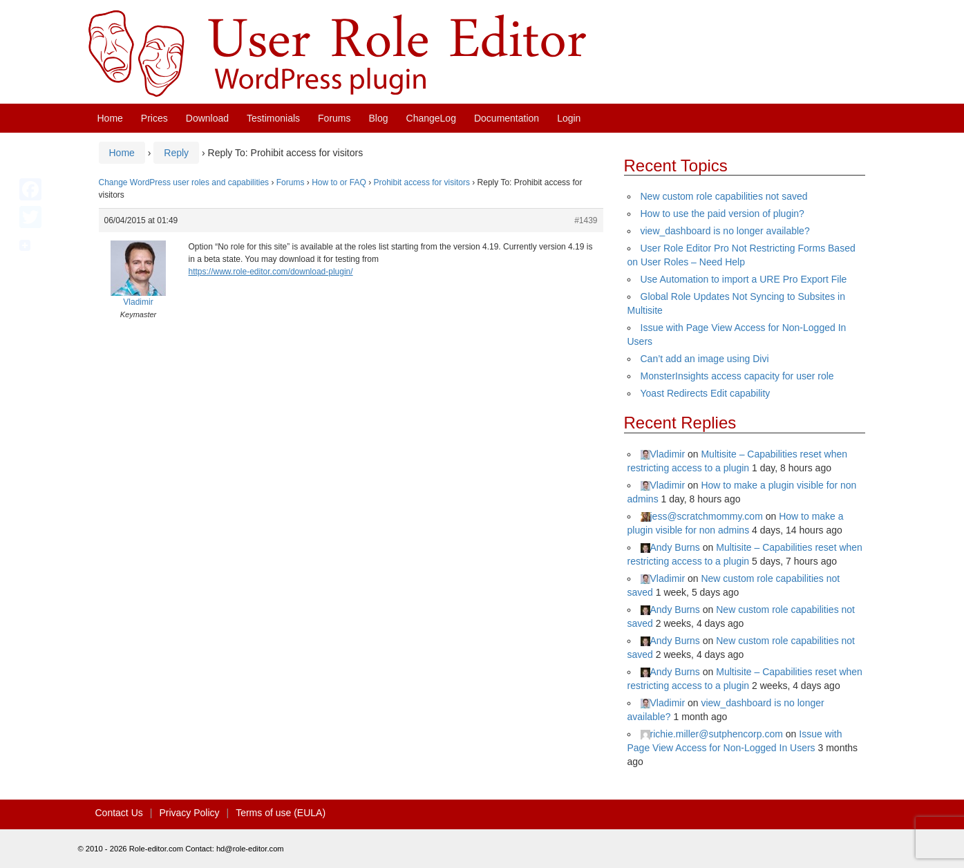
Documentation (506, 118)
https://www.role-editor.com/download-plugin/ (271, 271)
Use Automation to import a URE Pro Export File (744, 279)
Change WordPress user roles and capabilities (184, 182)
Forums (334, 118)
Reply (176, 152)
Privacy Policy (189, 812)
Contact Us (119, 812)
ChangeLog (431, 118)
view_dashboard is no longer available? (725, 230)
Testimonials (273, 118)
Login (568, 118)
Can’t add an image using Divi (705, 358)
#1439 (585, 220)
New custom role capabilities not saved (724, 196)
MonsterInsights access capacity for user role (737, 375)
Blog (378, 118)
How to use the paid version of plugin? (722, 213)
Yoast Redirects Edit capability (706, 393)
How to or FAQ (339, 182)
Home (110, 118)
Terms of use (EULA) (280, 812)
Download (207, 118)
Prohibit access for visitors (422, 182)
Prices (154, 118)
